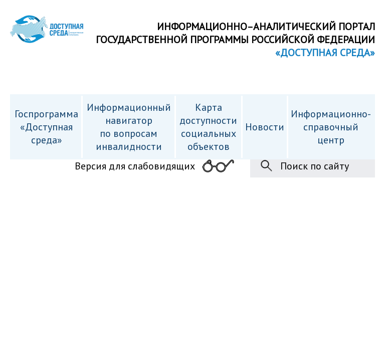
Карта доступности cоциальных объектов (208, 127)
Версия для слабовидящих (135, 165)
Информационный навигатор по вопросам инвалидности (129, 127)
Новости (264, 126)
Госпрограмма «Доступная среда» (46, 126)
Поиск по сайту (314, 165)
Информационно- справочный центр (331, 126)
